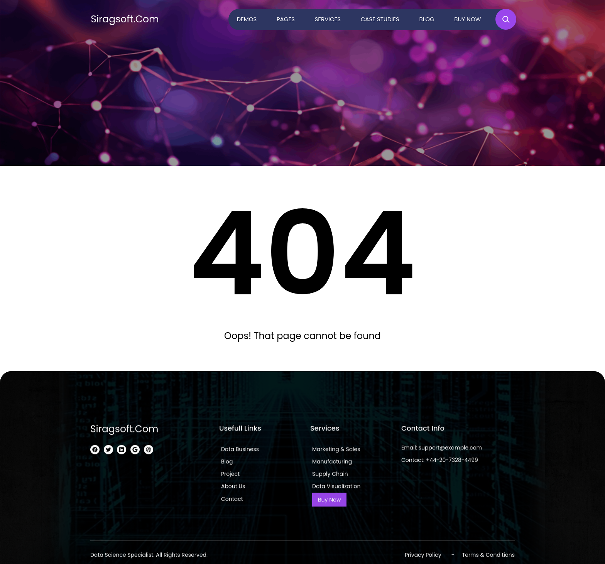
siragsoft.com (125, 19)
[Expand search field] (505, 19)
